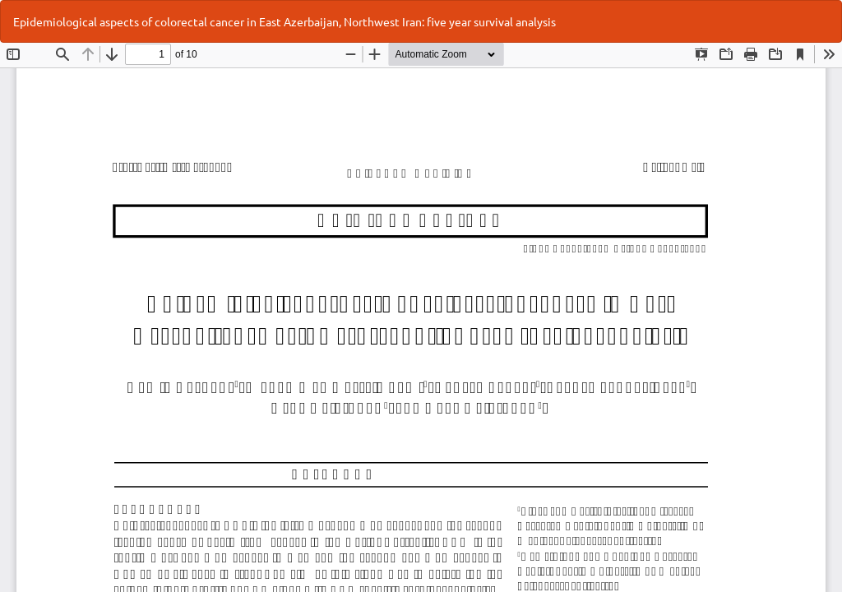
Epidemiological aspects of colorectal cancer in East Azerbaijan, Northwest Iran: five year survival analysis (284, 21)
